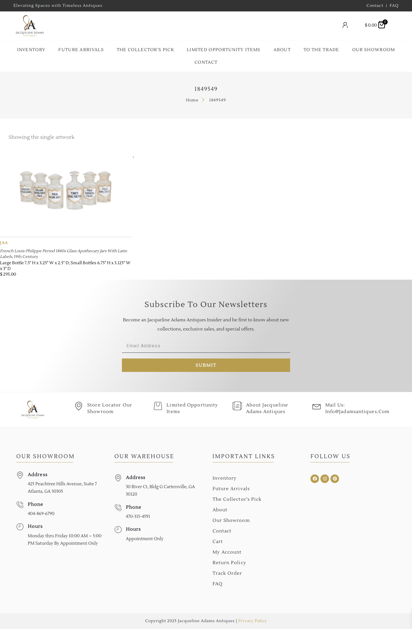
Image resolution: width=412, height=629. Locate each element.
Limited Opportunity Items (224, 50)
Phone (35, 504)
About (282, 50)
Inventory (31, 50)
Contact (206, 62)
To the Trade (321, 50)
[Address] (19, 475)
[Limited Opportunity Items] (158, 406)
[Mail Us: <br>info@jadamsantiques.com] (316, 406)
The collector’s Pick (145, 50)
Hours (35, 526)
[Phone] (19, 504)
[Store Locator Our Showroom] (78, 406)
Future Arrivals (81, 50)
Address (37, 475)
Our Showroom (373, 50)
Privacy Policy (252, 621)
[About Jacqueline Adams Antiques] (237, 406)
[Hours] (19, 526)
